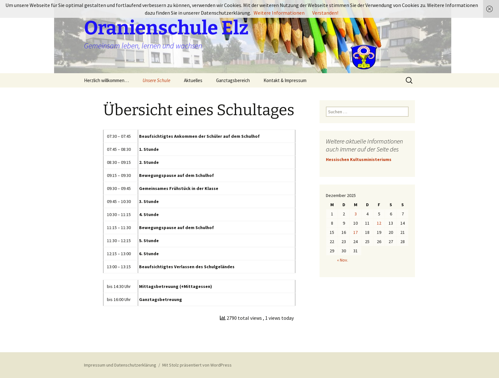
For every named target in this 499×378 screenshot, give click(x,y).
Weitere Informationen (279, 13)
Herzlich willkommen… (106, 80)
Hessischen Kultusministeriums (358, 159)
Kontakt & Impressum (285, 80)
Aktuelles (193, 80)
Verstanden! (325, 13)
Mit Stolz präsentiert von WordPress (197, 365)
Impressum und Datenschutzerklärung (120, 365)
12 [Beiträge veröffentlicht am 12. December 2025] (379, 223)
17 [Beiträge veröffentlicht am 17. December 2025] (355, 232)
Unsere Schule (156, 80)
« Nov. (342, 260)
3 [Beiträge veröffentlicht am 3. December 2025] (356, 214)
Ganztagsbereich (233, 80)
